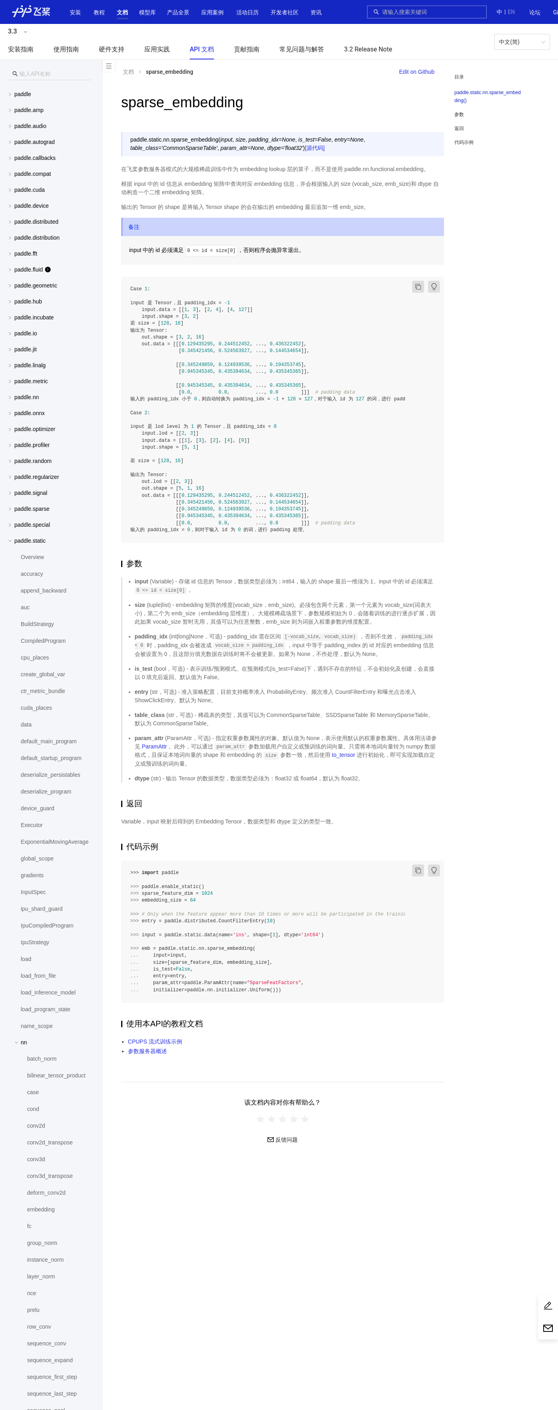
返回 (459, 128)
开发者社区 (285, 12)
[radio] (260, 1119)
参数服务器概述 (147, 1051)
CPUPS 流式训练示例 (155, 1041)
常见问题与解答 (301, 49)
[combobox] (432, 12)
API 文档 (202, 49)
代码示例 (464, 142)
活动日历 (247, 12)
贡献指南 (246, 49)
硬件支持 (111, 49)
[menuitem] (534, 13)
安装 (75, 12)
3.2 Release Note (368, 49)
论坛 (534, 12)
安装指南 (20, 49)
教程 (99, 12)
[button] (122, 12)
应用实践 (157, 49)
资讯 (316, 12)
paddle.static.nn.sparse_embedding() (487, 96)
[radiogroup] (282, 1119)
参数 (459, 114)
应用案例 (212, 12)
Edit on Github (416, 72)
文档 (122, 12)
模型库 (147, 12)
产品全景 (178, 12)
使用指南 (66, 49)
